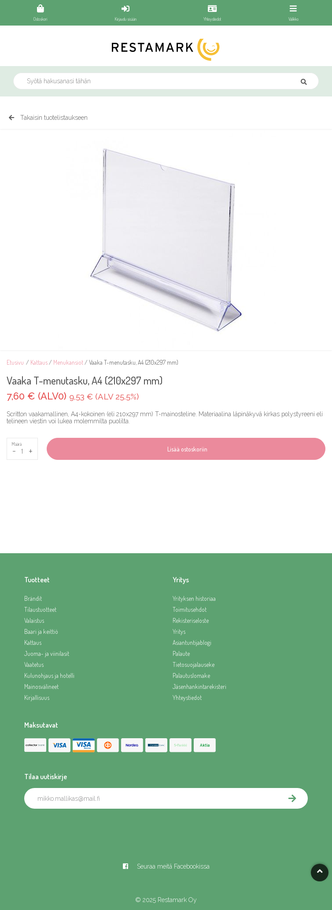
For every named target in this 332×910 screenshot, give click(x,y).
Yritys (179, 631)
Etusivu (15, 362)
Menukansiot (68, 362)
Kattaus (39, 362)
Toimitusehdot (190, 609)
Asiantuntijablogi (192, 642)
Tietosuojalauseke (193, 664)
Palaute (181, 653)
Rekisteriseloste (191, 620)
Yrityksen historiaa (194, 598)
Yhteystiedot (187, 697)
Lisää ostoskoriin (186, 449)
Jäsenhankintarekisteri (199, 686)
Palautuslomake (191, 675)
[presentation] (91, 828)
